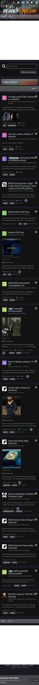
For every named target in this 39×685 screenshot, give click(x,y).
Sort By (34, 88)
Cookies (31, 665)
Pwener (10, 392)
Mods (22, 235)
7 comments (23, 429)
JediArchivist (11, 191)
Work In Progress (29, 191)
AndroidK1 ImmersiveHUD (15, 309)
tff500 (10, 139)
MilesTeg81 (11, 313)
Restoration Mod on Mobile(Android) (21, 159)
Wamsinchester (12, 599)
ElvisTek (10, 162)
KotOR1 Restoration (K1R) (29, 162)
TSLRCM (26, 366)
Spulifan (10, 214)
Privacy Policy (16, 665)
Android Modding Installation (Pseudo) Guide (21, 495)
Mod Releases (26, 214)
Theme (8, 665)
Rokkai (10, 288)
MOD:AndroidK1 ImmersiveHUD (18, 572)
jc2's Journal (25, 499)
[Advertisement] (19, 40)
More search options (28, 72)
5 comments (19, 350)
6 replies (20, 376)
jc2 (9, 499)
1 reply (18, 146)
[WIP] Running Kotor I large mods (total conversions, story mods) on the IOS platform (22, 186)
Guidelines (3, 682)
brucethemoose (12, 101)
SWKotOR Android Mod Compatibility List (19, 284)
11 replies (20, 297)
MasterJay (11, 366)
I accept (34, 680)
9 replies (19, 172)
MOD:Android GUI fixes (18, 212)
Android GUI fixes (16, 232)
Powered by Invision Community (19, 667)
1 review (29, 350)
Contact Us (24, 665)
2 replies (21, 123)
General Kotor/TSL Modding (28, 139)
